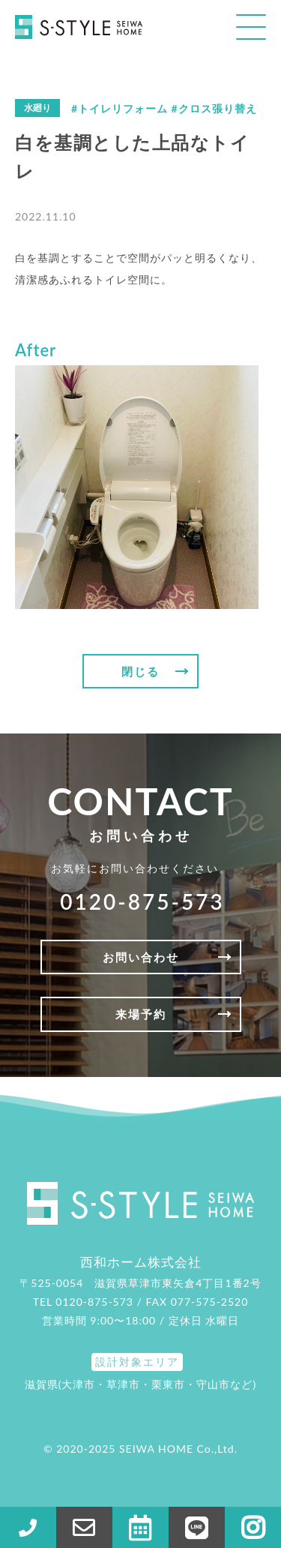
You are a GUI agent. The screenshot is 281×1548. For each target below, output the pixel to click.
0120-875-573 (142, 901)
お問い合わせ (141, 957)
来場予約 (140, 1014)
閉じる (140, 671)
